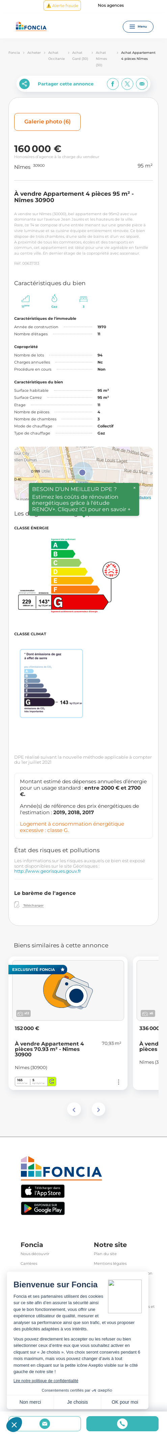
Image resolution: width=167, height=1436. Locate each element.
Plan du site (105, 1254)
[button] (82, 472)
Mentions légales (110, 1263)
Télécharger (29, 904)
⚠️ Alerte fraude (62, 5)
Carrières (29, 1263)
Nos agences (111, 5)
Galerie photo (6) (47, 121)
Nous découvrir (35, 1254)
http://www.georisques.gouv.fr (47, 871)
